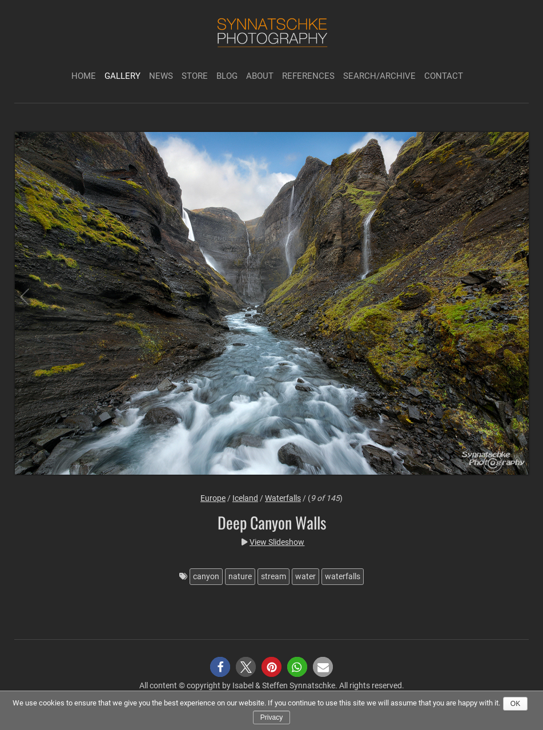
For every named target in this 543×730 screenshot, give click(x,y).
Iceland (245, 498)
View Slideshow (277, 542)
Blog (227, 76)
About (259, 76)
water (305, 576)
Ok (515, 704)
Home (83, 76)
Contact (443, 76)
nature (240, 576)
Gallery (122, 76)
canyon (206, 576)
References (308, 76)
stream (273, 576)
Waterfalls (283, 498)
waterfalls (342, 576)
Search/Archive (379, 76)
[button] (220, 667)
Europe (213, 498)
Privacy (271, 717)
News (161, 76)
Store (195, 76)
